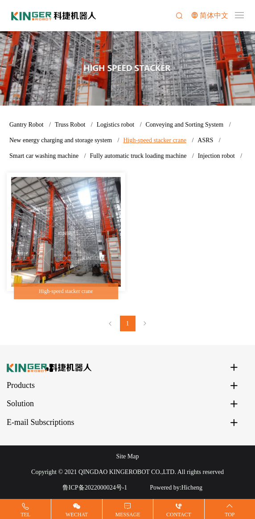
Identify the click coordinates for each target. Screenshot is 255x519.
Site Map (127, 456)
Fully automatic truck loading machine (138, 155)
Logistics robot (115, 124)
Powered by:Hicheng (176, 487)
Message (127, 514)
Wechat (77, 514)
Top (229, 514)
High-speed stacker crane (154, 140)
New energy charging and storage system (60, 140)
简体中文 (214, 15)
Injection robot (216, 155)
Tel (25, 514)
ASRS (205, 140)
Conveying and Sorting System (185, 124)
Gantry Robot (26, 124)
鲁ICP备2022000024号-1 (94, 487)
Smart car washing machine (43, 155)
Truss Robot (70, 124)
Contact (178, 514)
